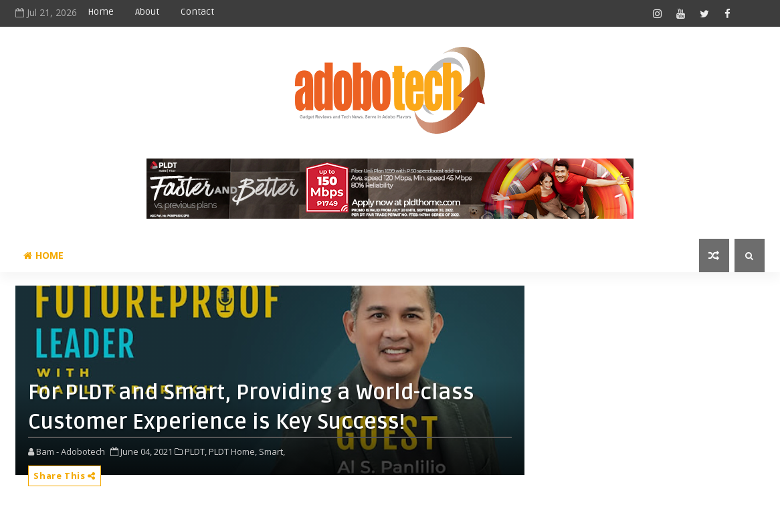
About (147, 11)
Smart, (272, 451)
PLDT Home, (233, 451)
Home (101, 11)
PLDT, (196, 451)
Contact (197, 11)
